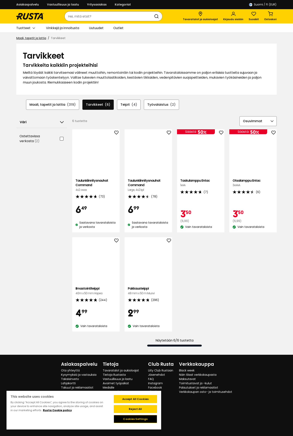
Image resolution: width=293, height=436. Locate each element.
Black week (187, 370)
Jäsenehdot (156, 375)
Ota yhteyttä (70, 370)
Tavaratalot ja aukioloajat (121, 370)
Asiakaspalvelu (27, 4)
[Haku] (157, 16)
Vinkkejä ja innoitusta (62, 28)
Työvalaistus (161, 104)
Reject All (135, 409)
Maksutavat (187, 379)
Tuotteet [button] (25, 28)
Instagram (155, 383)
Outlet (118, 28)
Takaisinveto (70, 379)
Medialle (108, 387)
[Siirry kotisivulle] (30, 16)
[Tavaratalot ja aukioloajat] (200, 16)
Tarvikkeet (98, 104)
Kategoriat (123, 4)
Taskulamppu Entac (200, 183)
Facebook (155, 387)
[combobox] (109, 16)
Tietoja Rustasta (114, 375)
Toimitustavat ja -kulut (195, 383)
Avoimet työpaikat (116, 383)
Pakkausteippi (148, 290)
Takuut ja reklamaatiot (77, 387)
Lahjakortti (68, 383)
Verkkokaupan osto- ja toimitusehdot (205, 392)
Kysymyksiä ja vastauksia (78, 375)
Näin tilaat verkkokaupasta (197, 375)
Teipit (128, 104)
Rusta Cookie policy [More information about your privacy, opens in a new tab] (57, 410)
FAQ (151, 379)
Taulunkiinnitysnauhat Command (95, 185)
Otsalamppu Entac (253, 183)
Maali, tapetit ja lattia (31, 38)
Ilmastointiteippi (95, 290)
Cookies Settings (135, 419)
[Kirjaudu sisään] (233, 16)
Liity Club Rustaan (160, 370)
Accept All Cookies (135, 399)
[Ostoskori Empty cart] (270, 16)
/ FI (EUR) (263, 4)
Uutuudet (96, 28)
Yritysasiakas (97, 4)
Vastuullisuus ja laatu (63, 4)
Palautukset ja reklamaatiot (198, 387)
